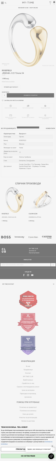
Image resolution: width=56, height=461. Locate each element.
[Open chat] (51, 456)
